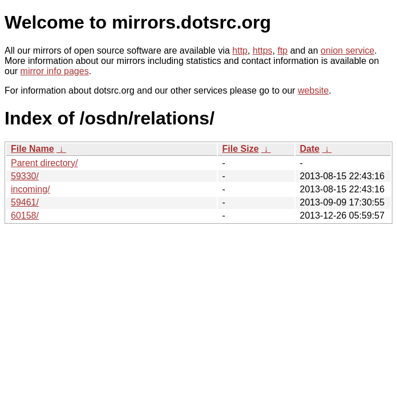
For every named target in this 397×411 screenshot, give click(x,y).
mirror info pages (55, 71)
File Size (240, 149)
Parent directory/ (44, 163)
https (263, 50)
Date (310, 149)
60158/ (25, 215)
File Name (32, 149)
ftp (282, 50)
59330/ (25, 176)
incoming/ (30, 189)
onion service (347, 50)
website (313, 90)
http (240, 50)
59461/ (25, 202)
